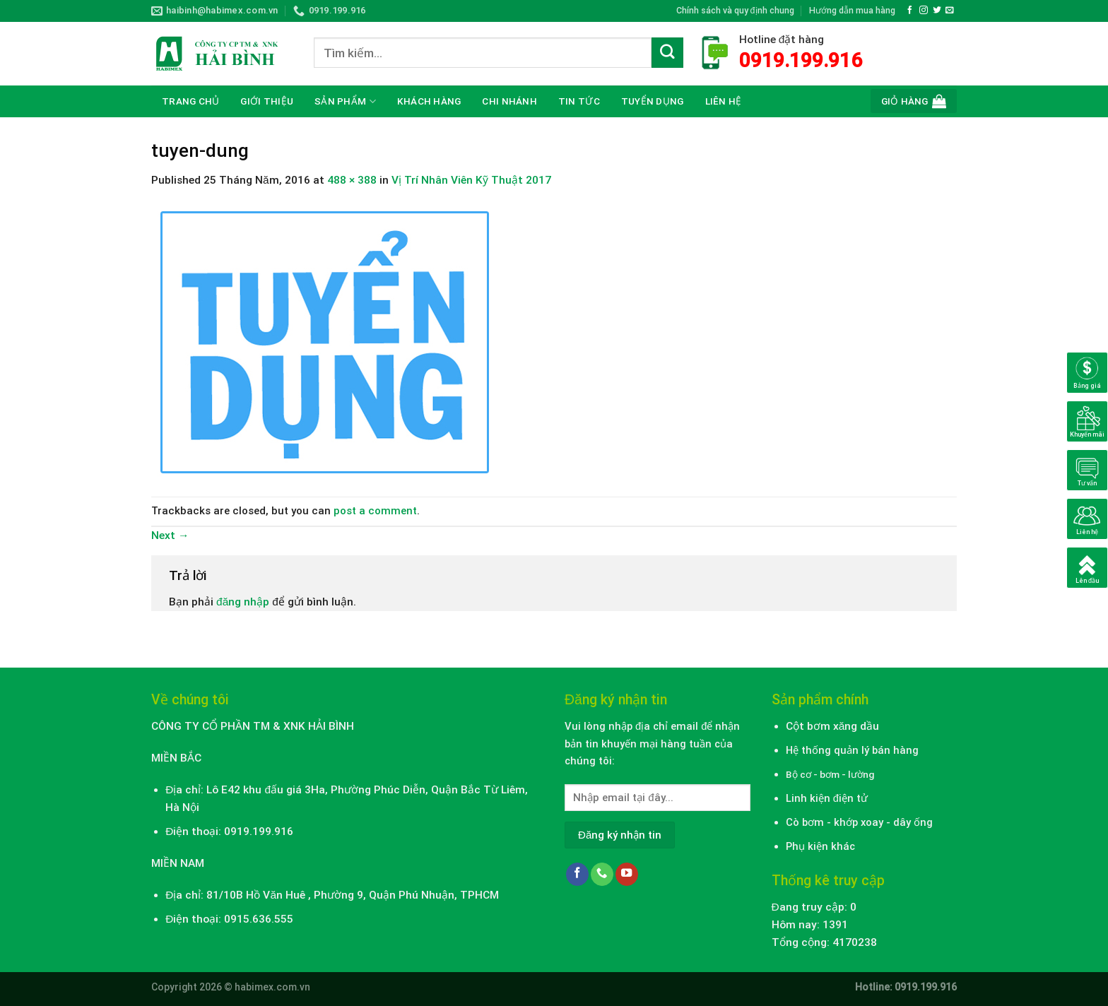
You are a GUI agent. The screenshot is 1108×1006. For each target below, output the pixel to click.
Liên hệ (723, 101)
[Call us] (602, 874)
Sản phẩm (345, 101)
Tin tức (579, 101)
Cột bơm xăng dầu (833, 726)
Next (170, 535)
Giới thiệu (266, 101)
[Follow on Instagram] (923, 10)
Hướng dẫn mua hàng (852, 10)
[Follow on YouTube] (626, 874)
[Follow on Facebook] (910, 10)
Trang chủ (190, 101)
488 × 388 (352, 180)
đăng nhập (242, 602)
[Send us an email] (949, 10)
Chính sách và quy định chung (735, 10)
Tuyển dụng (652, 101)
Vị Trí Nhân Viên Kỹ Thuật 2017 (471, 180)
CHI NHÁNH (509, 101)
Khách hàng (429, 101)
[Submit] (667, 53)
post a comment (375, 510)
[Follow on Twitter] (937, 10)
